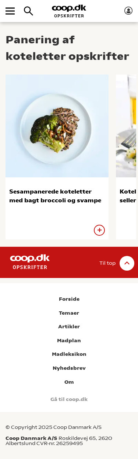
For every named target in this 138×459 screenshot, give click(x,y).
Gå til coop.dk (69, 399)
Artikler (69, 327)
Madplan (69, 340)
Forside (69, 299)
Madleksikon (69, 354)
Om (69, 382)
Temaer (69, 313)
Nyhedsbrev (69, 368)
